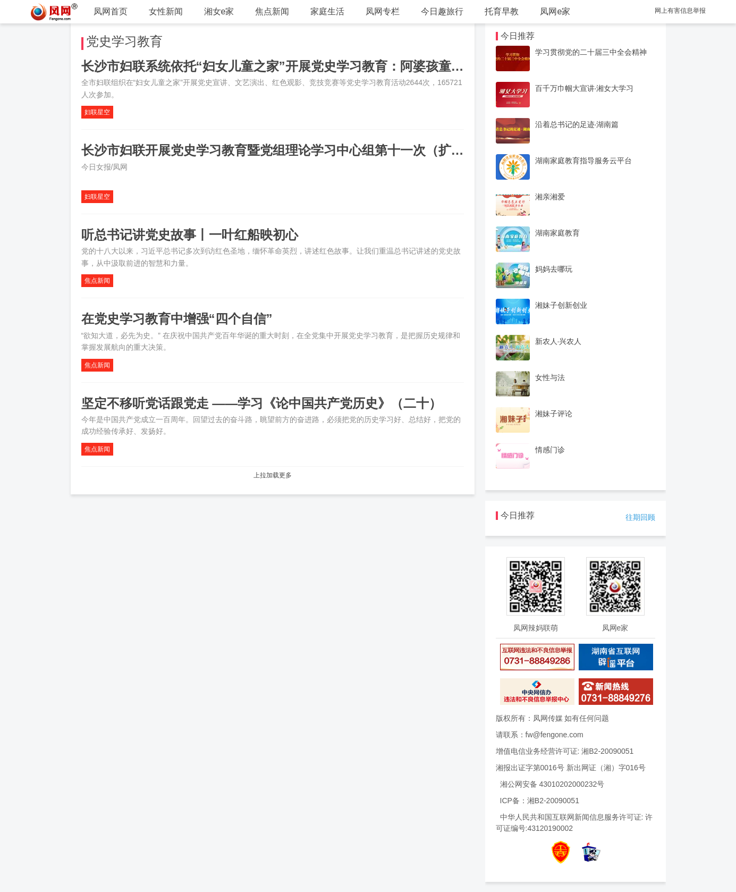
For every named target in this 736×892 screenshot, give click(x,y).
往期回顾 (640, 517)
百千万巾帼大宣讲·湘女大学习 (584, 88)
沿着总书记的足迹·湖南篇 (577, 124)
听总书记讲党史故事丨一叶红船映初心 (189, 235)
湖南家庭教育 (557, 233)
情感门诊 (550, 449)
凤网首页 (111, 11)
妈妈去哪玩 (553, 269)
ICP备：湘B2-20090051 (539, 800)
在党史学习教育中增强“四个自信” (177, 319)
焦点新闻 (272, 11)
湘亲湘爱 (550, 196)
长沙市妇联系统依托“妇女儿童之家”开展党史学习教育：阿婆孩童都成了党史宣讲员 (317, 66)
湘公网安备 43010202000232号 (552, 784)
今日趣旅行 (442, 11)
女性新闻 (166, 11)
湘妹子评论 (553, 413)
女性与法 (550, 377)
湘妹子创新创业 (561, 305)
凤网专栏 (383, 11)
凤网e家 (555, 11)
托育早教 (502, 11)
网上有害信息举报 (680, 10)
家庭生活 (327, 11)
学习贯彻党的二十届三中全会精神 (591, 52)
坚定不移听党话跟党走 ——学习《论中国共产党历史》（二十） (261, 403)
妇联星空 (97, 112)
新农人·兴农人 (558, 341)
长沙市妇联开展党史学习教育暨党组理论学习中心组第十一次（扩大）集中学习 (304, 150)
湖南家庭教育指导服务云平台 (583, 160)
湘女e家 (219, 11)
